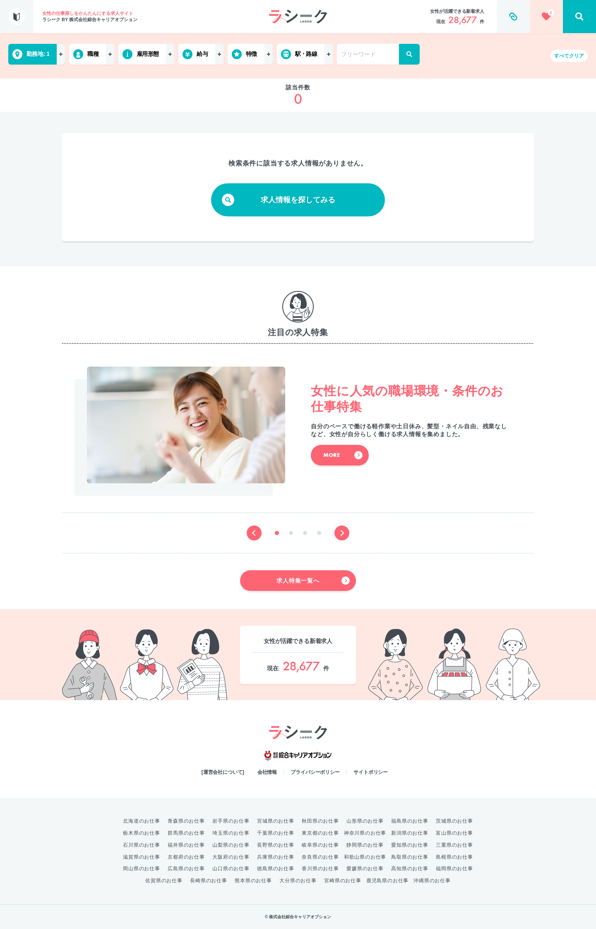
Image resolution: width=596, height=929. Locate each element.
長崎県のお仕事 (208, 880)
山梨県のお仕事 (231, 845)
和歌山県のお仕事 (365, 857)
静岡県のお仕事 (365, 845)
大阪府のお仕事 (231, 857)
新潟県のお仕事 (409, 833)
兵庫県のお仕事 (275, 857)
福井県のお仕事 (186, 845)
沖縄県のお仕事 (432, 880)
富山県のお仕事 (454, 833)
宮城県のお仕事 (275, 821)
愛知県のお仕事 (409, 845)
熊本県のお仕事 (253, 880)
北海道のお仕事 (141, 821)
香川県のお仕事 (320, 868)
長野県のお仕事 (275, 845)
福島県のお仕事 (409, 821)
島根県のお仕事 (454, 857)
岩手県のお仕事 (231, 821)
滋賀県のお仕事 (141, 857)
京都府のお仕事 (186, 857)
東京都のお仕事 (320, 833)
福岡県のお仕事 (454, 868)
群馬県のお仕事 (186, 833)
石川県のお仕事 (141, 845)
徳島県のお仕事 (275, 868)
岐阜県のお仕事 (320, 845)
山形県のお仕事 (365, 821)
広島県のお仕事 (186, 868)
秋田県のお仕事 (320, 821)
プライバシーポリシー (315, 772)
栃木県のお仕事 (141, 833)
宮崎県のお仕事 (342, 880)
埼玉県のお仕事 (231, 833)
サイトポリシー (370, 772)
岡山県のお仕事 (141, 868)
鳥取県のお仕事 (409, 857)
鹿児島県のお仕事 (387, 880)
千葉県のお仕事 (275, 833)
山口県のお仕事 (231, 868)
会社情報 (267, 772)
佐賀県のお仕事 (164, 880)
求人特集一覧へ (313, 580)
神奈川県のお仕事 (365, 833)
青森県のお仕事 (186, 821)
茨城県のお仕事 (454, 821)
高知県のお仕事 (409, 868)
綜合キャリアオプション (298, 755)
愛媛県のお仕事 (365, 868)
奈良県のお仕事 (320, 857)
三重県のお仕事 (454, 845)
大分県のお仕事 (298, 880)
